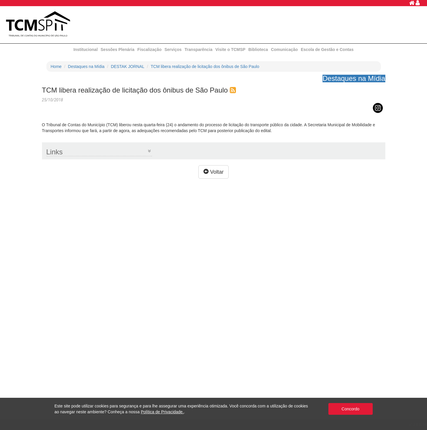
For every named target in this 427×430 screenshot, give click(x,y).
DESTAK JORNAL (127, 66)
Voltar (213, 172)
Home (56, 66)
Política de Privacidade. (162, 411)
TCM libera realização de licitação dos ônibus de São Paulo (205, 66)
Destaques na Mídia (86, 66)
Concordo (351, 409)
